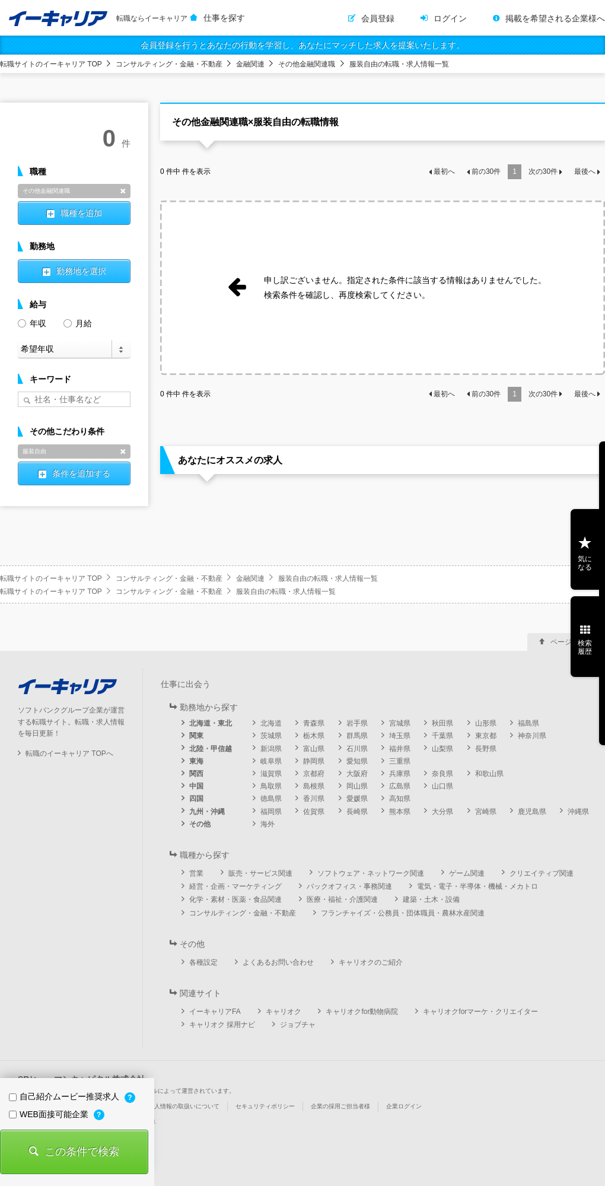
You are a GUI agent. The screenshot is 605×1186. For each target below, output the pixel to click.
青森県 (313, 723)
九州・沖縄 (207, 811)
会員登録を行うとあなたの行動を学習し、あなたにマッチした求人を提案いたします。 (302, 45)
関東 (196, 736)
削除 (123, 191)
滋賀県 (271, 774)
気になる (585, 563)
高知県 (399, 798)
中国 (196, 786)
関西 (196, 774)
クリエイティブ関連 (542, 873)
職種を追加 (81, 213)
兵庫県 (399, 774)
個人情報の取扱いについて (183, 1106)
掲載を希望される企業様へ (555, 18)
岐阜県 (271, 761)
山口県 (442, 786)
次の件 (543, 171)
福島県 (528, 723)
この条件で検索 (81, 1152)
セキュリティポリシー (265, 1106)
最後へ (585, 171)
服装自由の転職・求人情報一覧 (399, 64)
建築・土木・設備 (431, 899)
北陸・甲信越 (210, 749)
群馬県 (357, 736)
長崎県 (357, 811)
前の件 (486, 171)
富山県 (313, 749)
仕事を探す (224, 18)
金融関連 (250, 64)
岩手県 (357, 723)
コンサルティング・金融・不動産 (169, 64)
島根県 (313, 786)
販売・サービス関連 (260, 873)
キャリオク (283, 1011)
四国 (196, 798)
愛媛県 (357, 798)
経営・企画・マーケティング (235, 886)
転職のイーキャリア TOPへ (69, 753)
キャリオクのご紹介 (371, 962)
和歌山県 (489, 774)
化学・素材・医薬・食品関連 (235, 899)
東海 (196, 761)
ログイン (450, 18)
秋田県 (442, 723)
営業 (196, 873)
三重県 (399, 761)
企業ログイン (404, 1106)
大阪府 (357, 774)
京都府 (313, 774)
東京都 (485, 736)
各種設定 (203, 962)
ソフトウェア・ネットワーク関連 (370, 873)
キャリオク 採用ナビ (222, 1024)
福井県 (399, 749)
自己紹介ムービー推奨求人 (65, 1096)
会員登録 (377, 18)
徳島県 (271, 798)
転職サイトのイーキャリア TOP (51, 64)
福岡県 (271, 811)
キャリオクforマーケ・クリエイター (480, 1011)
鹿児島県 (532, 811)
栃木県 (313, 736)
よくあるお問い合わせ (278, 962)
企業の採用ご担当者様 (340, 1106)
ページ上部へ (571, 642)
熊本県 (399, 811)
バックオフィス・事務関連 (349, 886)
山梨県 (442, 749)
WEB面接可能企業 (50, 1114)
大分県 (442, 811)
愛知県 (357, 761)
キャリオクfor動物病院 (362, 1011)
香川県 (313, 798)
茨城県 (271, 736)
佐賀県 (313, 811)
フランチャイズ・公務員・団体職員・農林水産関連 (403, 913)
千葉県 (442, 736)
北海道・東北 (210, 723)
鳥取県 (271, 786)
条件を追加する (81, 473)
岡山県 (357, 786)
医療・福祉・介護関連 (342, 899)
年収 (32, 322)
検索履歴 (585, 647)
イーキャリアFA (215, 1011)
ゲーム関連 (467, 873)
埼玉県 (399, 736)
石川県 (357, 749)
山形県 (485, 723)
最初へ (444, 171)
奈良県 (442, 774)
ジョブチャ (298, 1024)
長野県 (485, 749)
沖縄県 (578, 811)
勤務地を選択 (81, 271)
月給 (77, 322)
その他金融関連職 (306, 64)
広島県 (399, 786)
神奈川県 (532, 736)
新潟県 (271, 749)
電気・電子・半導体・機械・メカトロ (477, 886)
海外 (267, 824)
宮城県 (399, 723)
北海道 (271, 723)
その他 (200, 824)
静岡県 (313, 761)
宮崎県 (485, 811)
